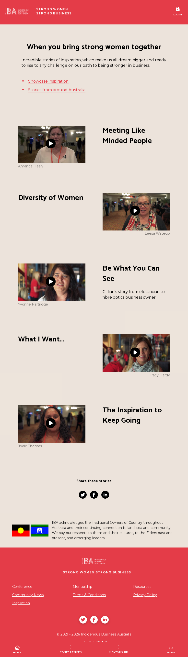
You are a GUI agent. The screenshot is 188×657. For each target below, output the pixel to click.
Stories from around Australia (56, 90)
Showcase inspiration (48, 81)
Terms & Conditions (89, 595)
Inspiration (21, 603)
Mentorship (82, 586)
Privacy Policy (145, 595)
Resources (142, 586)
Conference (22, 586)
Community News (28, 595)
